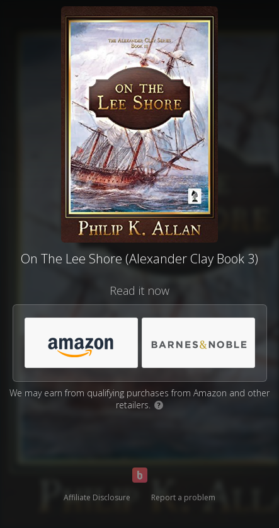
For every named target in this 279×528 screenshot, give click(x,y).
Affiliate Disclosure (97, 497)
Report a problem (183, 497)
